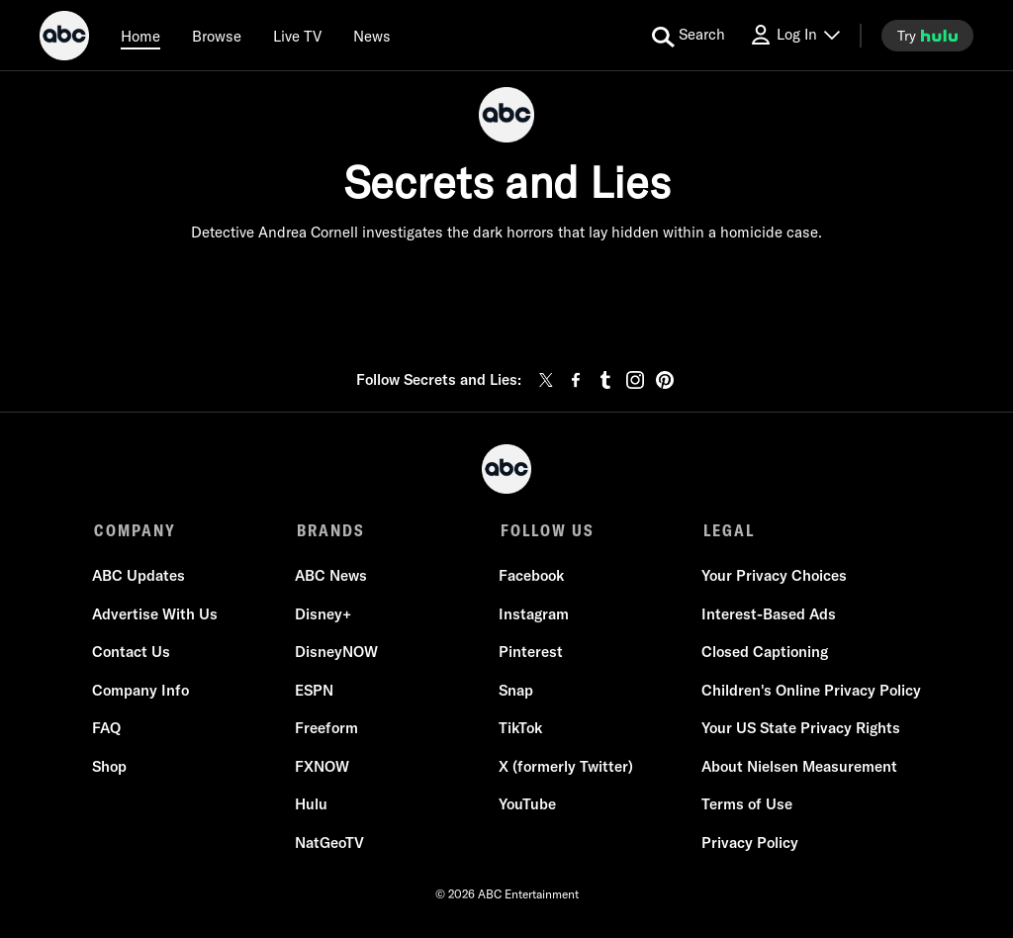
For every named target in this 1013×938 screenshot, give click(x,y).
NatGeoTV (330, 844)
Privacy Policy (747, 844)
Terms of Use (744, 806)
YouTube (526, 806)
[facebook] (576, 380)
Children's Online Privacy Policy (809, 692)
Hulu (312, 806)
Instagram (533, 616)
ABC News (332, 578)
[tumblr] (605, 380)
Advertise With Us (157, 616)
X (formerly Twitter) (565, 768)
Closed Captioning (762, 654)
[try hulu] (927, 35)
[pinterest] (665, 380)
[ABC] (64, 38)
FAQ (108, 730)
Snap (515, 692)
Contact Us (133, 654)
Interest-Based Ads (766, 616)
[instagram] (635, 380)
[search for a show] (688, 35)
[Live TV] (297, 35)
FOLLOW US (545, 530)
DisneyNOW (337, 654)
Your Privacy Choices (772, 578)
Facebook (530, 578)
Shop (111, 768)
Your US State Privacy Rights (798, 730)
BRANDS (330, 530)
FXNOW (323, 768)
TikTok (519, 730)
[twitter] (546, 380)
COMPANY (135, 530)
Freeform (327, 730)
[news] (372, 35)
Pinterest (530, 654)
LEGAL (725, 530)
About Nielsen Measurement (797, 768)
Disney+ (324, 616)
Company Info (142, 692)
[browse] (216, 35)
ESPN (315, 692)
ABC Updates (140, 578)
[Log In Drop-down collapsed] (794, 35)
